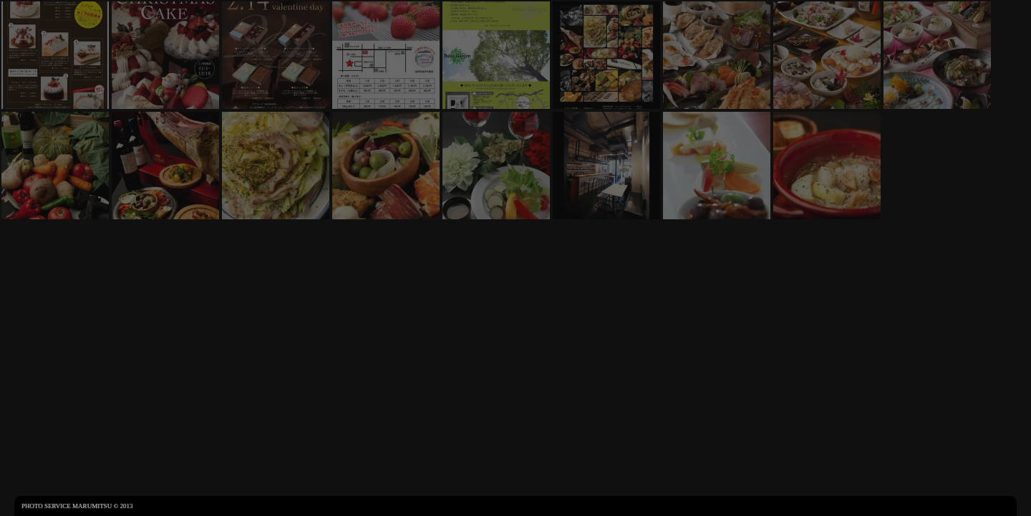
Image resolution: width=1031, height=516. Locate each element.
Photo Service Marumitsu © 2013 (76, 506)
